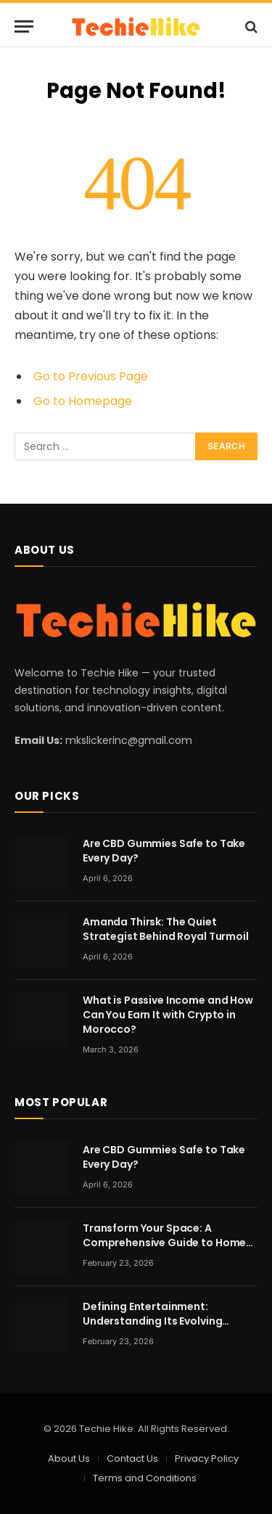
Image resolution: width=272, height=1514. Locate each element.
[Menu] (24, 26)
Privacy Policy (207, 1458)
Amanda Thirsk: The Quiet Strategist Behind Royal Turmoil (166, 929)
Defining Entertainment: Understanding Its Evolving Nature (152, 1321)
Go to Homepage (82, 401)
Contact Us (132, 1458)
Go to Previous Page (90, 376)
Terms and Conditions (145, 1478)
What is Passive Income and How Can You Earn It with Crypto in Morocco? (168, 1014)
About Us (69, 1458)
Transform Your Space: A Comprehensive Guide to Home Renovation (164, 1242)
